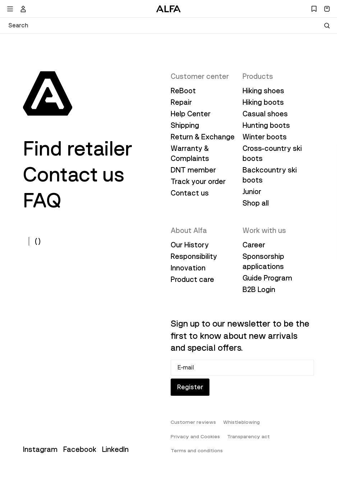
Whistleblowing (241, 428)
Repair (181, 102)
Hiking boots (263, 102)
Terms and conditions (197, 456)
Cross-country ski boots (272, 153)
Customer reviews (193, 428)
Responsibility (194, 256)
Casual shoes (265, 114)
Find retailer (77, 149)
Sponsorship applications (263, 261)
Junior (252, 192)
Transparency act (248, 442)
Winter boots (265, 137)
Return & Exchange (203, 137)
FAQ (42, 200)
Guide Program (267, 278)
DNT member (193, 170)
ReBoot (183, 91)
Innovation (188, 268)
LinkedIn (115, 455)
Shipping (185, 125)
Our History (190, 245)
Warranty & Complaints (190, 153)
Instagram (40, 455)
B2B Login (259, 289)
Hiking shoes (263, 91)
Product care (192, 279)
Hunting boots (266, 125)
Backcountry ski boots (270, 175)
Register (192, 391)
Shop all (256, 203)
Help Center (191, 114)
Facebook (79, 455)
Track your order (198, 181)
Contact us (74, 175)
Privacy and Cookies (195, 442)
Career (254, 245)
